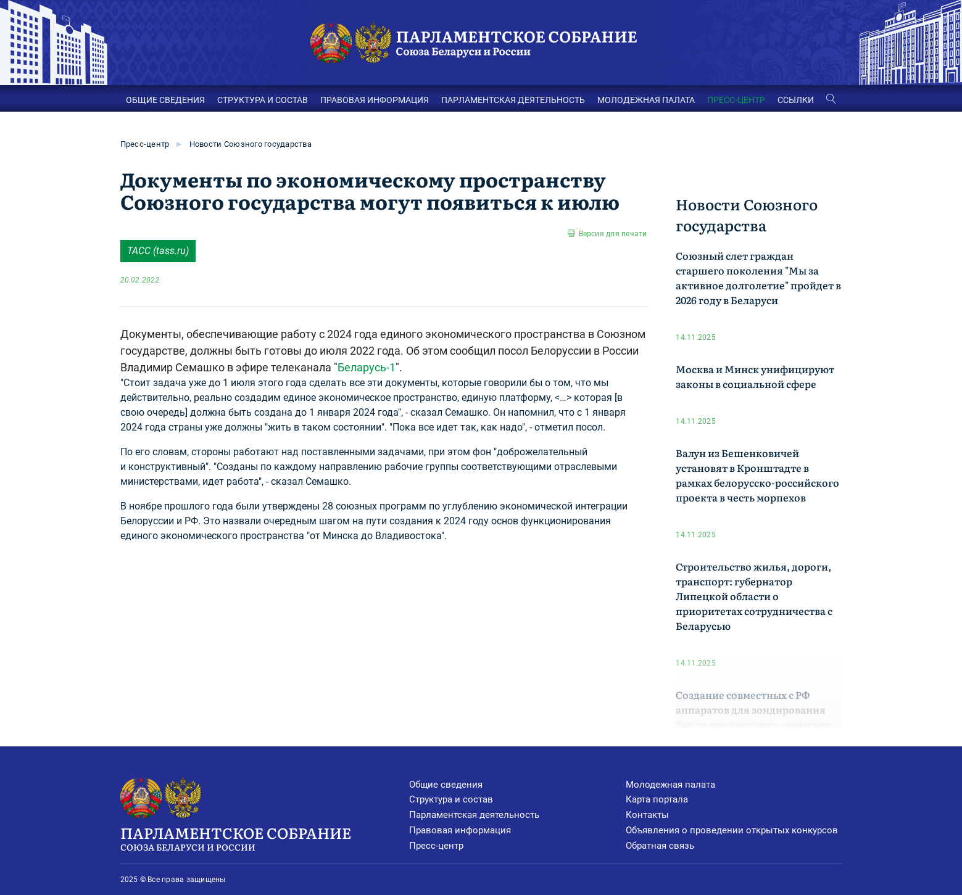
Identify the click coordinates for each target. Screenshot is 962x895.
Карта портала (657, 799)
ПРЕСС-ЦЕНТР (736, 100)
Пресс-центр (145, 144)
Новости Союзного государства (250, 144)
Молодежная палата (670, 784)
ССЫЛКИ (795, 100)
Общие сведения (446, 784)
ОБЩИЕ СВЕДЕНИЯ (165, 100)
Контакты (647, 814)
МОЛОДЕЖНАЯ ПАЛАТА (646, 100)
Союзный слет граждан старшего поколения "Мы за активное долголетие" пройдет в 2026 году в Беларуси (758, 277)
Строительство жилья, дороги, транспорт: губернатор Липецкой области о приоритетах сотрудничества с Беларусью (754, 596)
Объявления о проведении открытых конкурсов (732, 830)
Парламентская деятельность (474, 814)
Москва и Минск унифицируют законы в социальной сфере (755, 376)
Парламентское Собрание (264, 838)
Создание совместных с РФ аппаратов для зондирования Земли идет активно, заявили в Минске (753, 716)
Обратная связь (660, 845)
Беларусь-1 (367, 367)
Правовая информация (460, 830)
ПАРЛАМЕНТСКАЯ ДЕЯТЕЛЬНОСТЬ (513, 100)
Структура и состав (451, 799)
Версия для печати (613, 233)
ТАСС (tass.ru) (158, 251)
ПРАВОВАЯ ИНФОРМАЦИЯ (374, 100)
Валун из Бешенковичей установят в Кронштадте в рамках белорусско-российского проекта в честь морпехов (757, 475)
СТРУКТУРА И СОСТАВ (262, 100)
